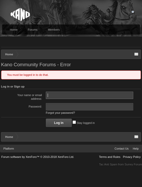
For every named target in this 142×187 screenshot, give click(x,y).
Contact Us (122, 149)
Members (54, 29)
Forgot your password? (60, 113)
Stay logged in (84, 123)
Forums (32, 29)
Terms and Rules (109, 157)
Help (136, 149)
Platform (8, 149)
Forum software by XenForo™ (37, 157)
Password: (35, 106)
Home (13, 29)
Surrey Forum (133, 165)
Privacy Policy (132, 157)
